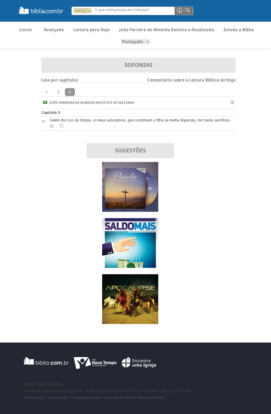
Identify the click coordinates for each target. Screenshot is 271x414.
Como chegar (58, 397)
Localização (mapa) (86, 397)
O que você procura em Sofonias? (122, 10)
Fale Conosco (34, 397)
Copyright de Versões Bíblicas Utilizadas (134, 397)
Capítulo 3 (50, 112)
